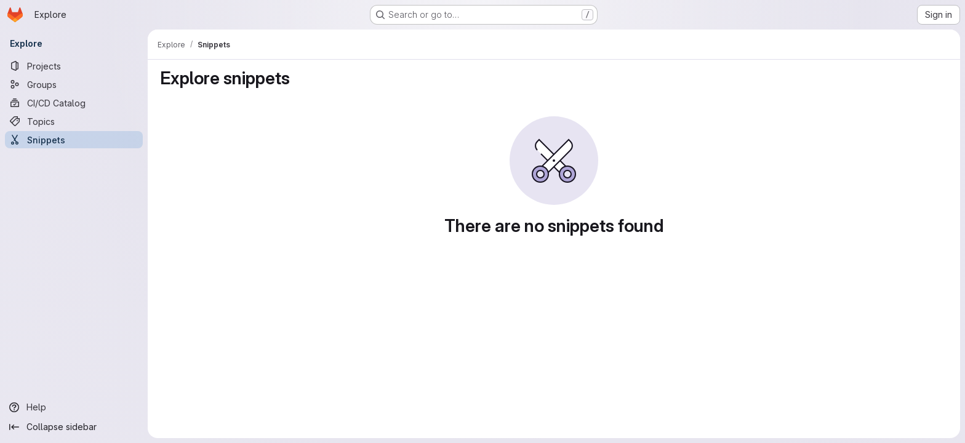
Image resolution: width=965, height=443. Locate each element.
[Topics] (74, 121)
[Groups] (74, 84)
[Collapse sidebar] (74, 427)
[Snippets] (74, 139)
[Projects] (74, 65)
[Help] (74, 407)
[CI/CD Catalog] (74, 102)
